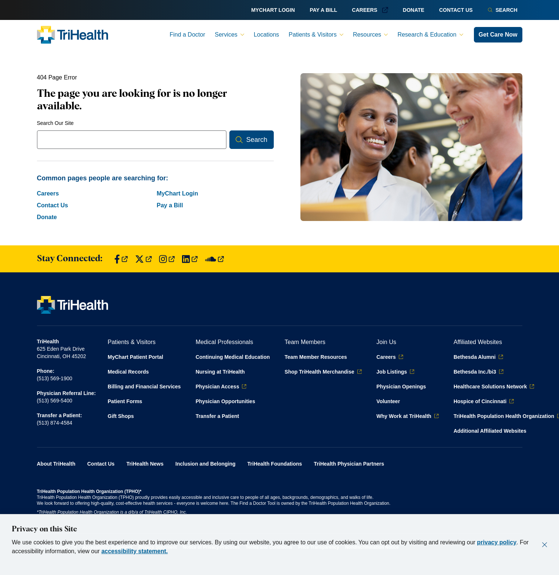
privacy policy (496, 542)
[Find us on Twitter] (143, 258)
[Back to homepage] (72, 35)
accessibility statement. (134, 551)
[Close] (544, 545)
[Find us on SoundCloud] (214, 258)
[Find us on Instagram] (167, 258)
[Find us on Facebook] (121, 258)
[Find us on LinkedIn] (190, 258)
